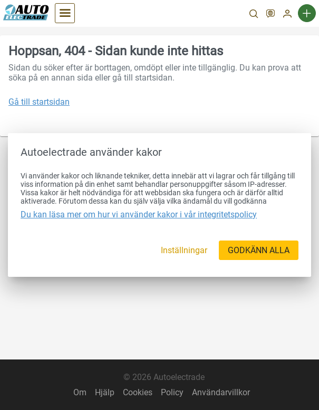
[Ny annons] (307, 13)
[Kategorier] (65, 13)
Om (79, 392)
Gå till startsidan (39, 102)
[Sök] (253, 14)
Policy (172, 392)
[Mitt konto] (287, 14)
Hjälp (104, 392)
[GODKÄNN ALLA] (258, 250)
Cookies (137, 392)
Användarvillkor (221, 392)
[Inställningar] (184, 250)
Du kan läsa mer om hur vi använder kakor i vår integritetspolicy (139, 214)
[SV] (270, 14)
